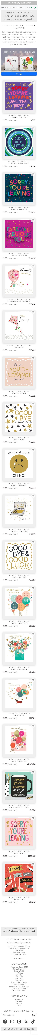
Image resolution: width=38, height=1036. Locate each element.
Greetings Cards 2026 (19, 967)
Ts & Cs (19, 1003)
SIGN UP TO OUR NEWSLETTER (19, 1011)
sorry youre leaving (24, 26)
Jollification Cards (19, 989)
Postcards (19, 977)
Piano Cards (19, 985)
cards (8, 25)
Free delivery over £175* (19, 3)
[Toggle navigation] (2, 7)
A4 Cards (19, 973)
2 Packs (19, 975)
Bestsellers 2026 (19, 969)
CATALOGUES (19, 963)
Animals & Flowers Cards (19, 987)
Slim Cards (19, 981)
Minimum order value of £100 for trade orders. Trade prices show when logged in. (19, 16)
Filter (19, 74)
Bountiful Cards (19, 991)
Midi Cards (19, 979)
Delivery (19, 1001)
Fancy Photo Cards (19, 983)
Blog (19, 1005)
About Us (19, 999)
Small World (19, 971)
